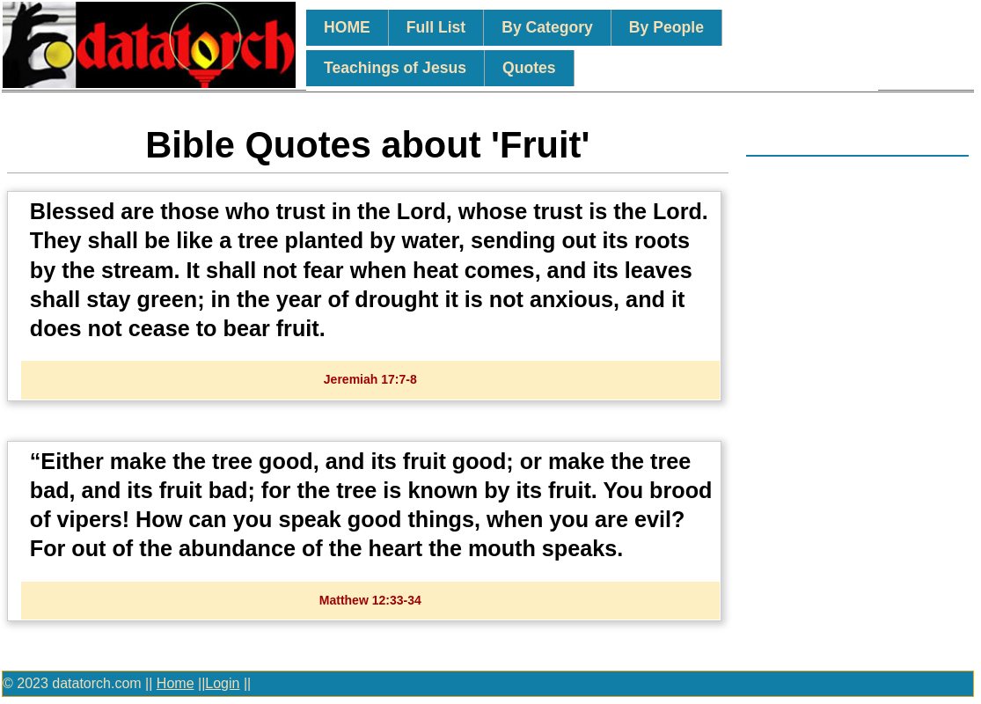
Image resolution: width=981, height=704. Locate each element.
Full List (435, 27)
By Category (547, 27)
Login (222, 683)
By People (666, 27)
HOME (347, 27)
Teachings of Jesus (395, 68)
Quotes (529, 68)
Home (175, 683)
